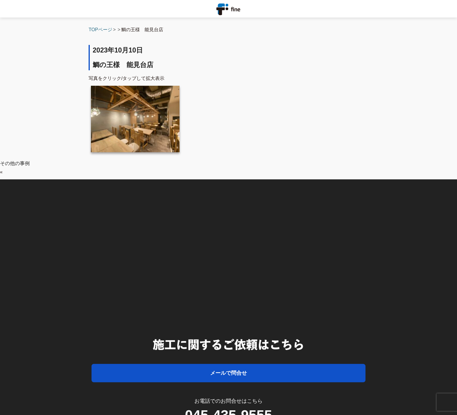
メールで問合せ (228, 373)
